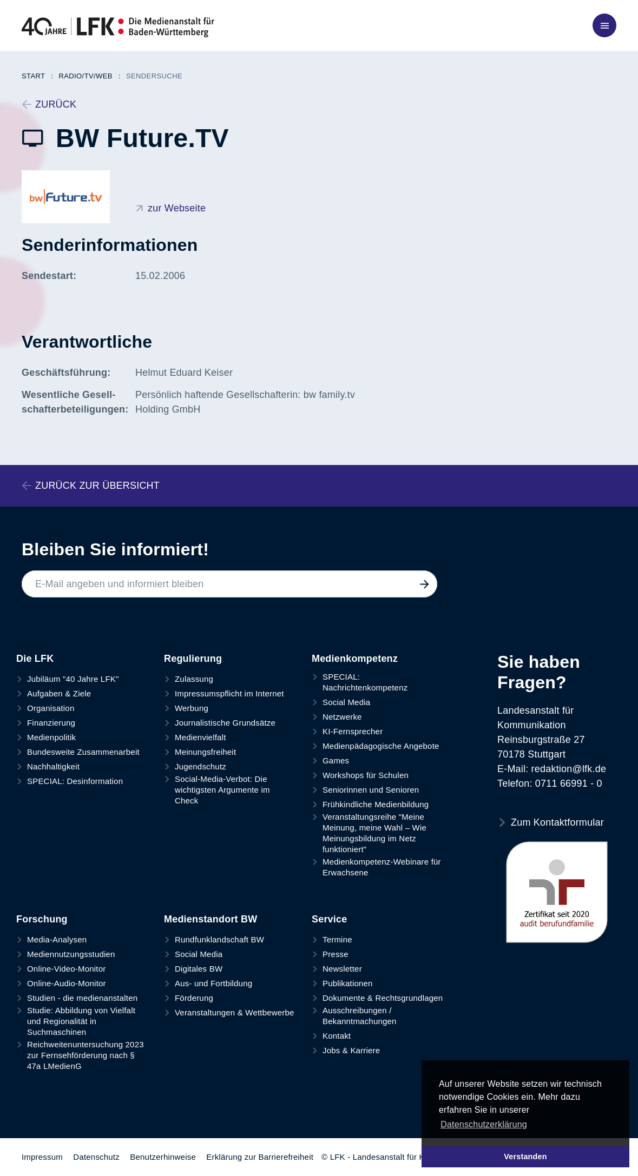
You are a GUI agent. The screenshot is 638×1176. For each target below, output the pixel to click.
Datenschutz (96, 1156)
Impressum (42, 1156)
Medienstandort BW (210, 919)
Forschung (42, 919)
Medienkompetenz (355, 658)
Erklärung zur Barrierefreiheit (259, 1156)
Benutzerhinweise (163, 1156)
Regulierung (193, 658)
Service (329, 919)
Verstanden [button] (525, 1156)
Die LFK (35, 658)
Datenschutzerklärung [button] (483, 1124)
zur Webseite (177, 208)
